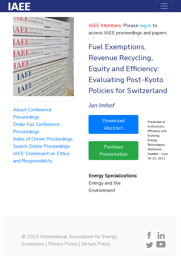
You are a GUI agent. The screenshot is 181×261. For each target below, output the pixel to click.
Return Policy (96, 244)
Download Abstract (113, 124)
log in (145, 25)
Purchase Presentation (113, 151)
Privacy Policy (63, 244)
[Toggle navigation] (164, 6)
